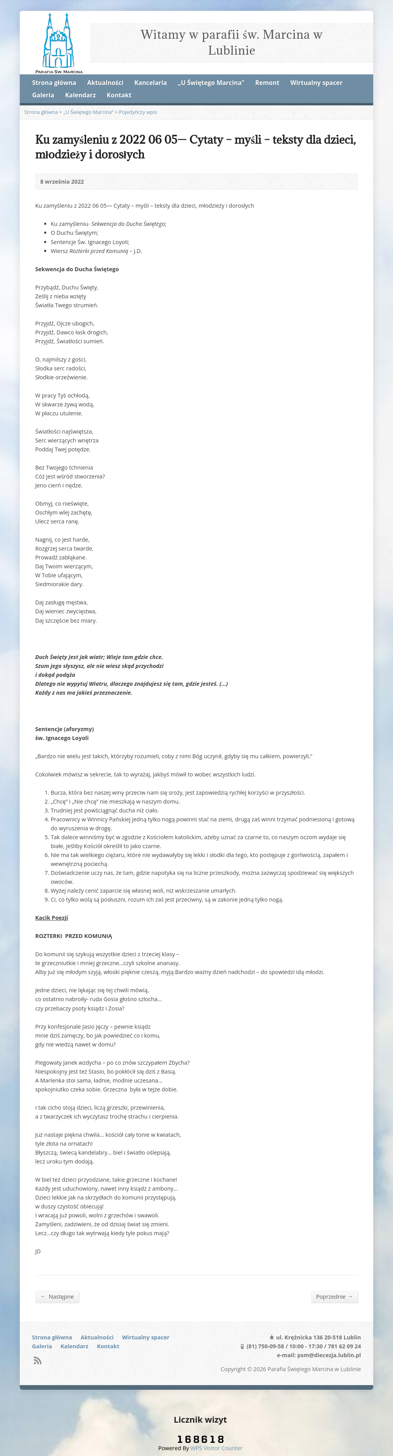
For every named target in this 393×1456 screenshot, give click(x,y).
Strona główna (54, 82)
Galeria (43, 95)
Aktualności (105, 82)
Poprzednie (334, 1296)
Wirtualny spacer (316, 82)
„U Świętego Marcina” (211, 82)
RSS (37, 1360)
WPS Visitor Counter (216, 1448)
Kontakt (119, 95)
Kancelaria (150, 82)
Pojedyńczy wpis (138, 111)
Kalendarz (80, 95)
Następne (57, 1296)
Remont (267, 82)
